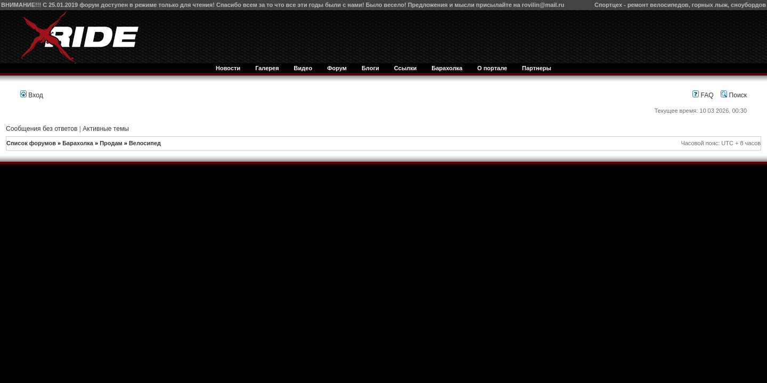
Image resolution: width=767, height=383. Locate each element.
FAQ (703, 95)
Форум (337, 68)
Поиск (734, 95)
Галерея (267, 68)
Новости (228, 68)
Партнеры (536, 68)
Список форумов (31, 143)
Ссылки (405, 68)
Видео (303, 68)
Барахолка (446, 68)
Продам (111, 143)
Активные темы (106, 128)
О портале (492, 68)
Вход (31, 95)
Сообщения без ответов (41, 128)
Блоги (370, 68)
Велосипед (145, 143)
